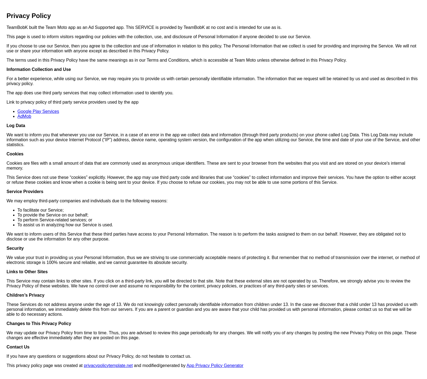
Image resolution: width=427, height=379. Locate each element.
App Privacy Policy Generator (215, 365)
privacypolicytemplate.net (108, 365)
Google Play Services (38, 111)
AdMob (24, 116)
